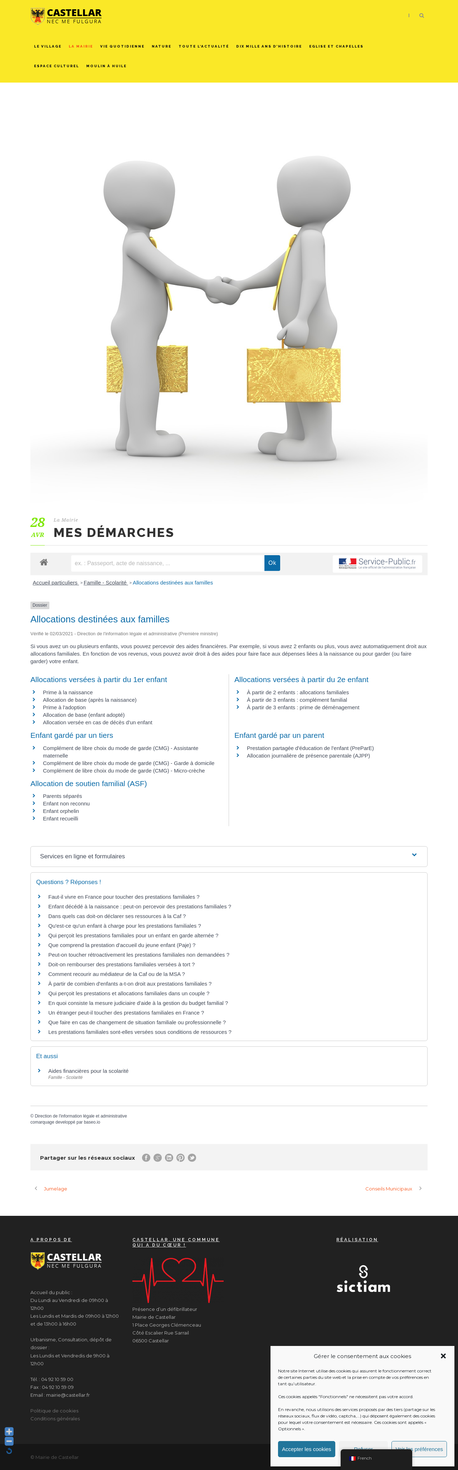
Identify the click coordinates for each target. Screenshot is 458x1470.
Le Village (48, 46)
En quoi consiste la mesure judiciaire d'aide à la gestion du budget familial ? (138, 1003)
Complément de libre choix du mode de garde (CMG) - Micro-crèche (124, 771)
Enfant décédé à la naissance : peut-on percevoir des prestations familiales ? (139, 906)
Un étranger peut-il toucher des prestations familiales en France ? (126, 1013)
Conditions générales (55, 1418)
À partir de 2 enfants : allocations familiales (298, 692)
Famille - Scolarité (106, 582)
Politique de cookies (54, 1411)
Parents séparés (62, 796)
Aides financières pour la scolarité (88, 1071)
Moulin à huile (106, 66)
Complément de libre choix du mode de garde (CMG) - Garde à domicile (128, 763)
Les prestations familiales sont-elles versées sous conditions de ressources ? (140, 1032)
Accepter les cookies (306, 1449)
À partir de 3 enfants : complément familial (297, 700)
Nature (161, 46)
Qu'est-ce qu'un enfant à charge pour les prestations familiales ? (124, 926)
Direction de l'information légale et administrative (81, 1116)
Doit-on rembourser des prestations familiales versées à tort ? (121, 964)
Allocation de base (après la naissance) (90, 700)
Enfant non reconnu (66, 803)
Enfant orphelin (61, 811)
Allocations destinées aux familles (173, 582)
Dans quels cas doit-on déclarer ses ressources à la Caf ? (117, 916)
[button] (443, 1356)
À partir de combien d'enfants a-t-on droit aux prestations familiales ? (129, 984)
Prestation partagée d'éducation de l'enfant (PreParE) (310, 748)
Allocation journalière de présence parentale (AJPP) (308, 756)
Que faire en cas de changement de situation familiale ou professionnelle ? (137, 1022)
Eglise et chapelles (336, 46)
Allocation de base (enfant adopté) (84, 715)
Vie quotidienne (122, 46)
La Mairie (81, 46)
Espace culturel (56, 66)
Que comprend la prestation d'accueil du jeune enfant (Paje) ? (121, 945)
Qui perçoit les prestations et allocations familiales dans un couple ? (128, 993)
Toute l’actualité (204, 46)
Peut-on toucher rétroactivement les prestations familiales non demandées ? (138, 955)
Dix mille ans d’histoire (269, 46)
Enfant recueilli (60, 818)
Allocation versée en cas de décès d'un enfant (97, 722)
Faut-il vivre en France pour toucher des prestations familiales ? (124, 897)
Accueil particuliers (56, 582)
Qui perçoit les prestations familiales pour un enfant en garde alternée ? (133, 935)
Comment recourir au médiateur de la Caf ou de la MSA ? (116, 974)
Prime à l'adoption (64, 707)
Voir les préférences (419, 1449)
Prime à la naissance (68, 692)
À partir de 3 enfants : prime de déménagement (303, 707)
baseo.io (92, 1122)
